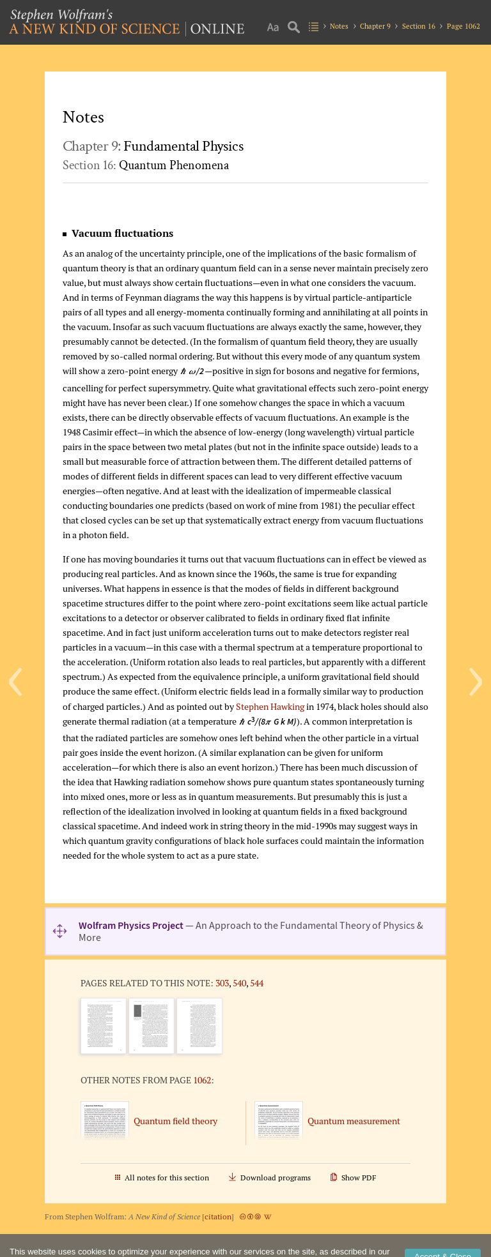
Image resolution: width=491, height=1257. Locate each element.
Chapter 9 (375, 26)
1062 (202, 1080)
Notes (339, 26)
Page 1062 (463, 26)
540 (239, 983)
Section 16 (418, 26)
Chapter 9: (153, 146)
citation (218, 1216)
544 (256, 983)
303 (222, 983)
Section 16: (146, 165)
